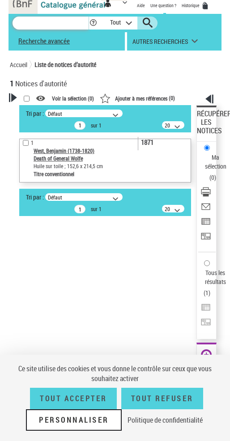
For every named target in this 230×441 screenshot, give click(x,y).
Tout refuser (162, 398)
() (137, 98)
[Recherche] (51, 23)
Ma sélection (215, 161)
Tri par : (35, 113)
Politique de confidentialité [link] (165, 420)
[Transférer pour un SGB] (205, 239)
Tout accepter (73, 398)
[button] (93, 23)
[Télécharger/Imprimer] (205, 195)
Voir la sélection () (73, 98)
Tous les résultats (215, 277)
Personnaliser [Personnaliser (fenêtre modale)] (74, 420)
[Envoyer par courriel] (205, 209)
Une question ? (163, 5)
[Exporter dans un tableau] (205, 224)
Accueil (18, 64)
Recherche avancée (44, 40)
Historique (191, 5)
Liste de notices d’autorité (65, 64)
